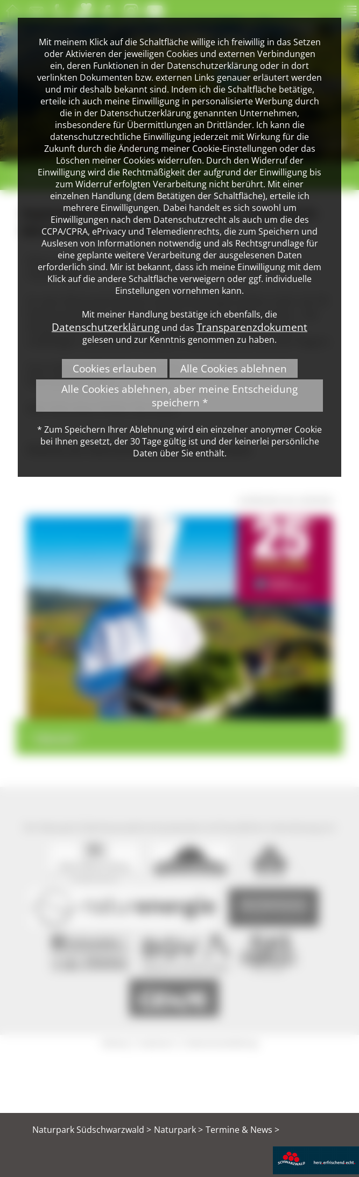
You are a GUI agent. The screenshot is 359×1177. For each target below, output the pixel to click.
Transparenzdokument (251, 327)
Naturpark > (178, 1130)
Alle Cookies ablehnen (233, 368)
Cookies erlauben (115, 368)
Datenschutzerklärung (105, 327)
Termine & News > (242, 1130)
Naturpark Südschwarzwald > (91, 1130)
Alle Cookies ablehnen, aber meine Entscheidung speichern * (179, 395)
